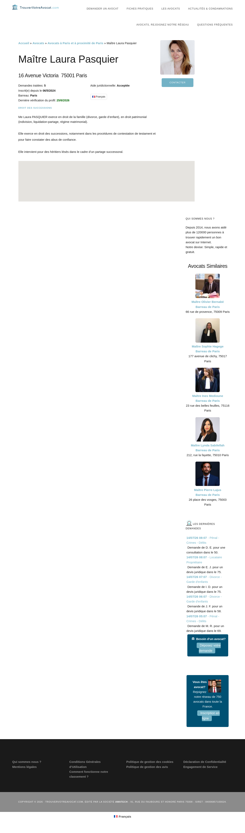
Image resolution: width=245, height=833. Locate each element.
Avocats (38, 49)
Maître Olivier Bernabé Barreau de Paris (208, 310)
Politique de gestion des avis (147, 773)
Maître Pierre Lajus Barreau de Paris (207, 498)
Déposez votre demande (210, 654)
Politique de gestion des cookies (149, 768)
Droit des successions (35, 114)
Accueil (23, 49)
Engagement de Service (200, 773)
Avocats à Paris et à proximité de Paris (75, 49)
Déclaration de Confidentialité (204, 768)
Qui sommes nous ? (26, 768)
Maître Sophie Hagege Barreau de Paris (208, 355)
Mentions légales (24, 773)
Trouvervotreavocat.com (36, 10)
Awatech (121, 808)
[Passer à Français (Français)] (122, 822)
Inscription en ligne (210, 722)
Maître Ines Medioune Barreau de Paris (207, 404)
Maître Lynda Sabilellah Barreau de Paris (207, 454)
